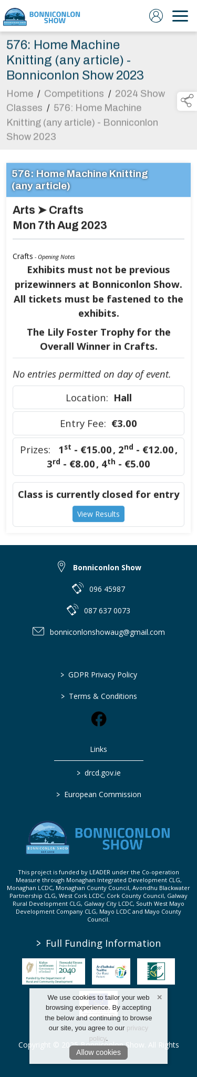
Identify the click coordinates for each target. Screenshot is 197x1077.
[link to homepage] (42, 16)
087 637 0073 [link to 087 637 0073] (107, 610)
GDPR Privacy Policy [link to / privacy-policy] (98, 674)
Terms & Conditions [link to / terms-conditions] (98, 696)
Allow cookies (98, 1052)
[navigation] (180, 16)
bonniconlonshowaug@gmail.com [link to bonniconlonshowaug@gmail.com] (107, 632)
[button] (187, 101)
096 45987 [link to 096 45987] (107, 589)
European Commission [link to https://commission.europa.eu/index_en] (98, 794)
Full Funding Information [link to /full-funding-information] (98, 942)
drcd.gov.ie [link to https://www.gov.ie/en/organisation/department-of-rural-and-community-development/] (99, 773)
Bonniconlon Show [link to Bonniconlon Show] (107, 567)
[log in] (156, 15)
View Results (98, 516)
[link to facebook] (99, 719)
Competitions (74, 95)
